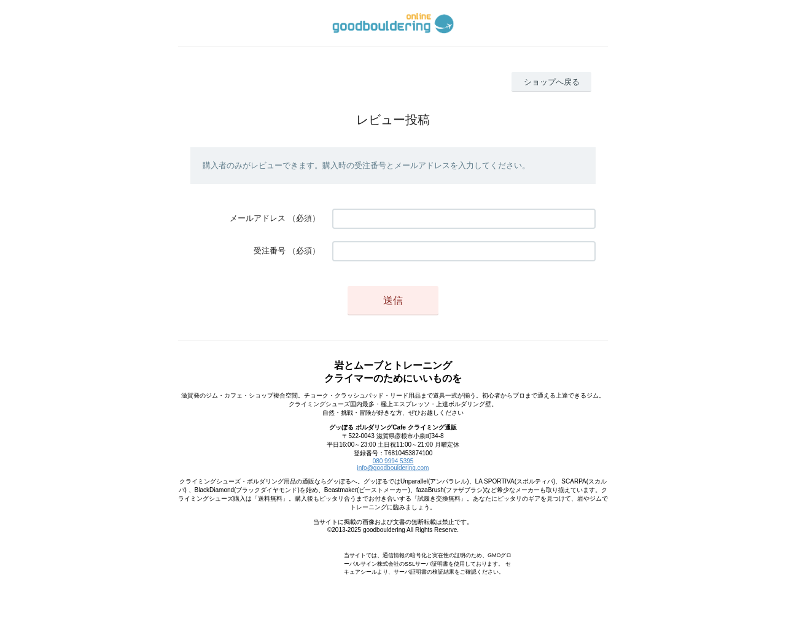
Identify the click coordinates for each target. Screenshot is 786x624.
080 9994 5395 (393, 461)
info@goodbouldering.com (393, 467)
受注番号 (270, 250)
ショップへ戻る (552, 82)
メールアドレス (258, 218)
